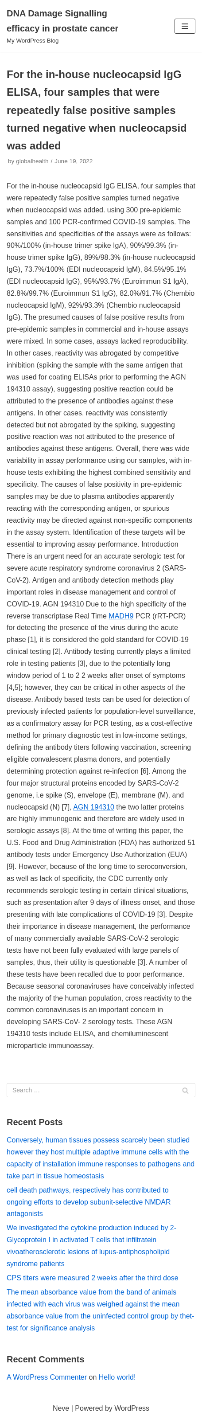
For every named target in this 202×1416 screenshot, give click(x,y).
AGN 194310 (93, 807)
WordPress (131, 1408)
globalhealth (32, 161)
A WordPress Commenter (47, 1377)
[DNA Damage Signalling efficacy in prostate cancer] (67, 26)
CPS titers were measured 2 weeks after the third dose (93, 1278)
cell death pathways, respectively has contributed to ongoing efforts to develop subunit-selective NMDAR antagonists (89, 1202)
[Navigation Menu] (185, 26)
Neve (61, 1408)
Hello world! (117, 1377)
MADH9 (121, 616)
